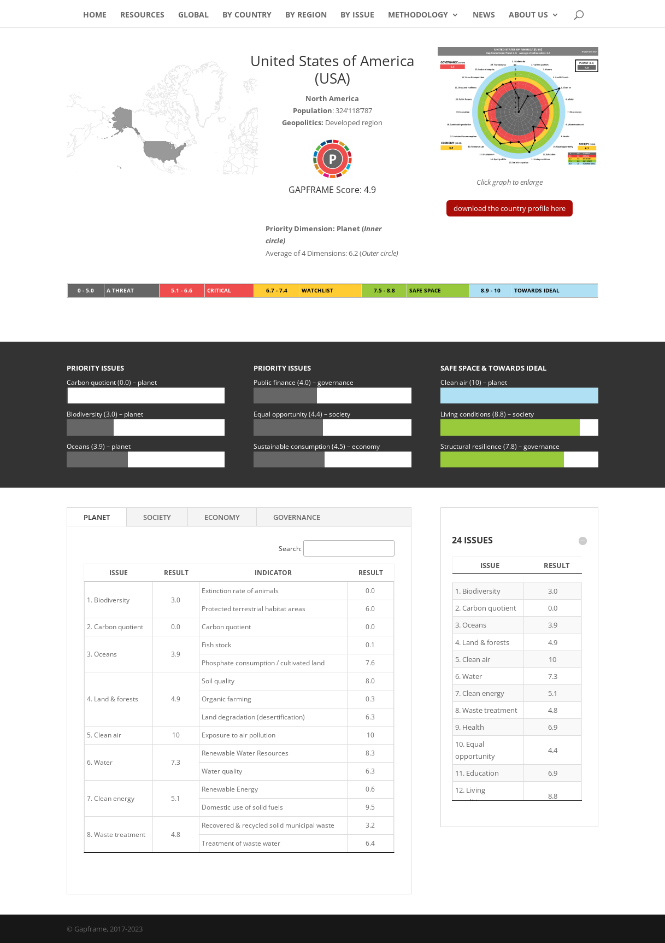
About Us (528, 15)
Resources (142, 15)
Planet (97, 517)
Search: (337, 548)
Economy (222, 517)
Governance (296, 517)
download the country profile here (510, 208)
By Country (247, 15)
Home (95, 15)
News (484, 15)
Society (157, 517)
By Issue (357, 15)
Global (193, 15)
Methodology (418, 15)
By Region (306, 15)
